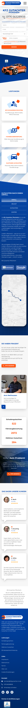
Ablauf (14, 204)
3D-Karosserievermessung (9, 650)
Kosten (14, 212)
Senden (14, 47)
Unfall (14, 199)
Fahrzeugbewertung (7, 644)
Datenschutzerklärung (11, 41)
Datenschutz (5, 662)
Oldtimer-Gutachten (7, 647)
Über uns (4, 669)
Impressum (4, 659)
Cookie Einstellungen (7, 672)
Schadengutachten (7, 641)
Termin (3, 665)
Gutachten (14, 208)
